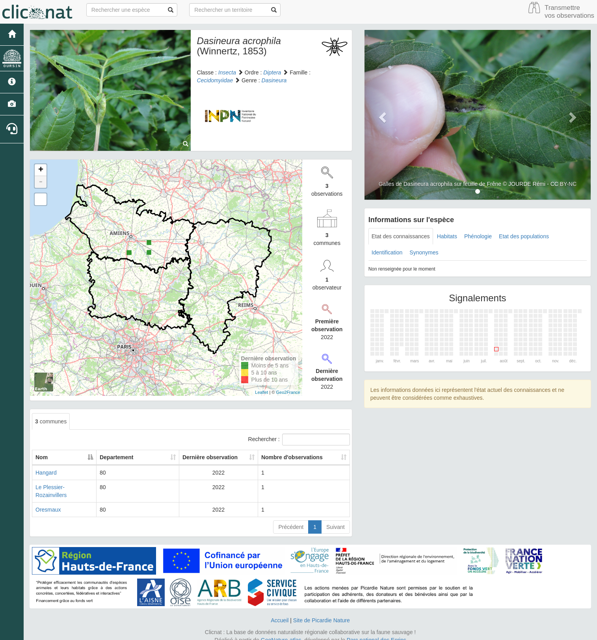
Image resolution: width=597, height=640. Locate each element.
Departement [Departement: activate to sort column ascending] (133, 457)
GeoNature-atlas (281, 632)
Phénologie (478, 236)
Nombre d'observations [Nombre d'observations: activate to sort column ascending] (291, 457)
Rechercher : (299, 439)
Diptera (272, 72)
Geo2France (288, 392)
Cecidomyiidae (215, 80)
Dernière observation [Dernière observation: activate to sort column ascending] (203, 457)
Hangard (46, 472)
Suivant (335, 519)
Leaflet (261, 392)
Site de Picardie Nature (321, 612)
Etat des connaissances (401, 236)
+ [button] (40, 170)
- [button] (40, 182)
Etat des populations (524, 236)
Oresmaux (48, 502)
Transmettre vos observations (569, 11)
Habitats (447, 236)
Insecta (227, 72)
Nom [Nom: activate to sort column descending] (41, 457)
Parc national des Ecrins (376, 632)
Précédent (290, 519)
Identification (387, 252)
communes (51, 421)
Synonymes (423, 252)
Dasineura (274, 80)
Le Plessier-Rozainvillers (65, 487)
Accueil (279, 612)
